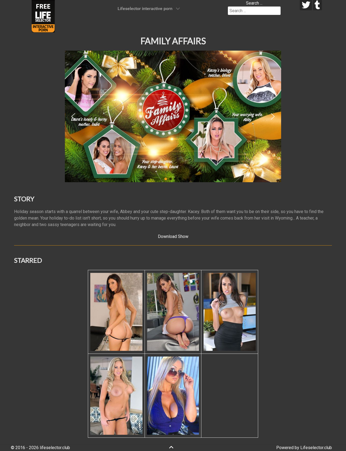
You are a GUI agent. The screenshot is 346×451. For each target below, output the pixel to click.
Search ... (254, 3)
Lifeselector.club (316, 447)
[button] (73, 116)
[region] (173, 116)
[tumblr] (317, 5)
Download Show (173, 236)
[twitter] (306, 5)
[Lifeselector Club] (43, 15)
